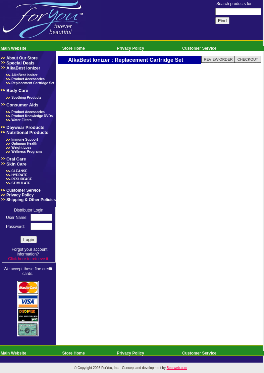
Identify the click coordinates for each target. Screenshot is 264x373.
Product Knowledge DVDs (32, 116)
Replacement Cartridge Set (32, 83)
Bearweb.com (177, 368)
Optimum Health (24, 143)
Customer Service (199, 48)
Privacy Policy (130, 48)
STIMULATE (20, 183)
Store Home (73, 48)
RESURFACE (21, 179)
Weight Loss (21, 147)
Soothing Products (26, 97)
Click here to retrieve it (28, 259)
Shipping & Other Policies (31, 199)
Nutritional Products (27, 132)
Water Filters (21, 120)
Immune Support (24, 139)
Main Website (13, 48)
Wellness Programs (27, 151)
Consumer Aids (22, 104)
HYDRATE (19, 175)
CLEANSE (19, 171)
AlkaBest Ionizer (23, 68)
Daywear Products (25, 127)
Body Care (17, 90)
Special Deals (20, 62)
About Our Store (22, 58)
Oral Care (16, 158)
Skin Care (16, 164)
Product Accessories (28, 79)
